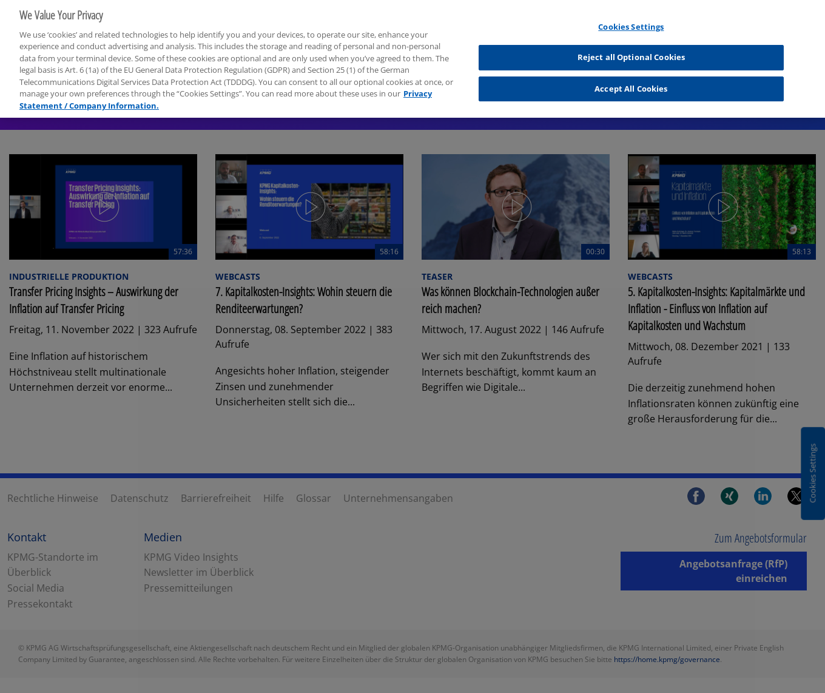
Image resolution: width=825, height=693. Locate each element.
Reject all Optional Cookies (631, 51)
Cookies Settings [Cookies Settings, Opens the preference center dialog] (631, 20)
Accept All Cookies (630, 82)
